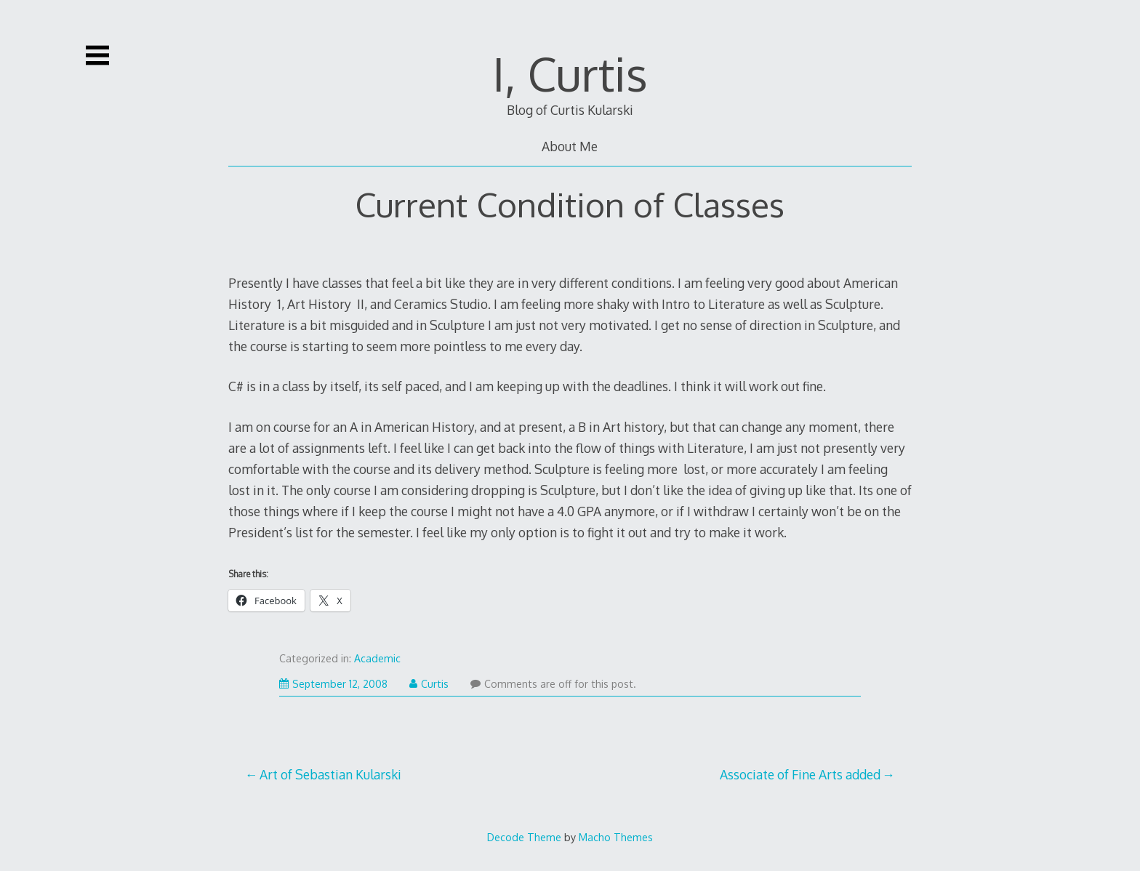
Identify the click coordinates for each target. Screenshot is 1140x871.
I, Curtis (570, 73)
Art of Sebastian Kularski (330, 774)
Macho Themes (616, 836)
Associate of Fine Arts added (800, 774)
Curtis (429, 684)
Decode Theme (524, 836)
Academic (377, 658)
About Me (570, 146)
